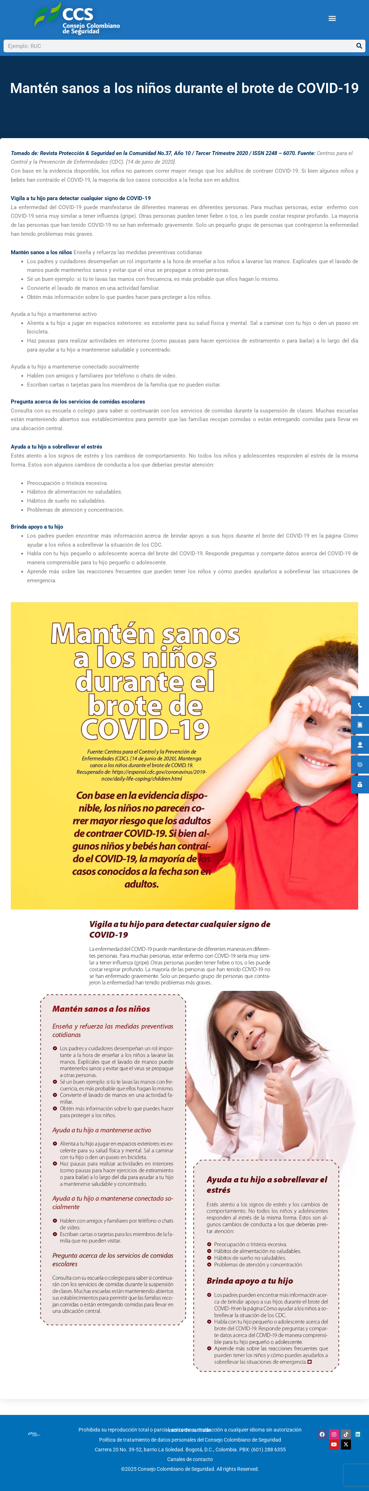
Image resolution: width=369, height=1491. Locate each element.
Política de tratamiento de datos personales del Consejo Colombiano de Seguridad (190, 1441)
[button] (332, 18)
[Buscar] (359, 46)
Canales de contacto (190, 1460)
